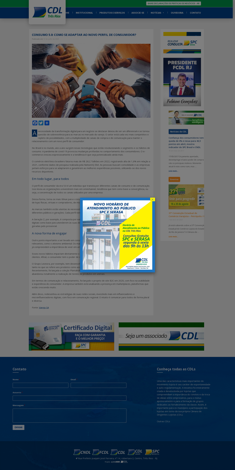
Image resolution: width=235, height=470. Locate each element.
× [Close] (152, 199)
